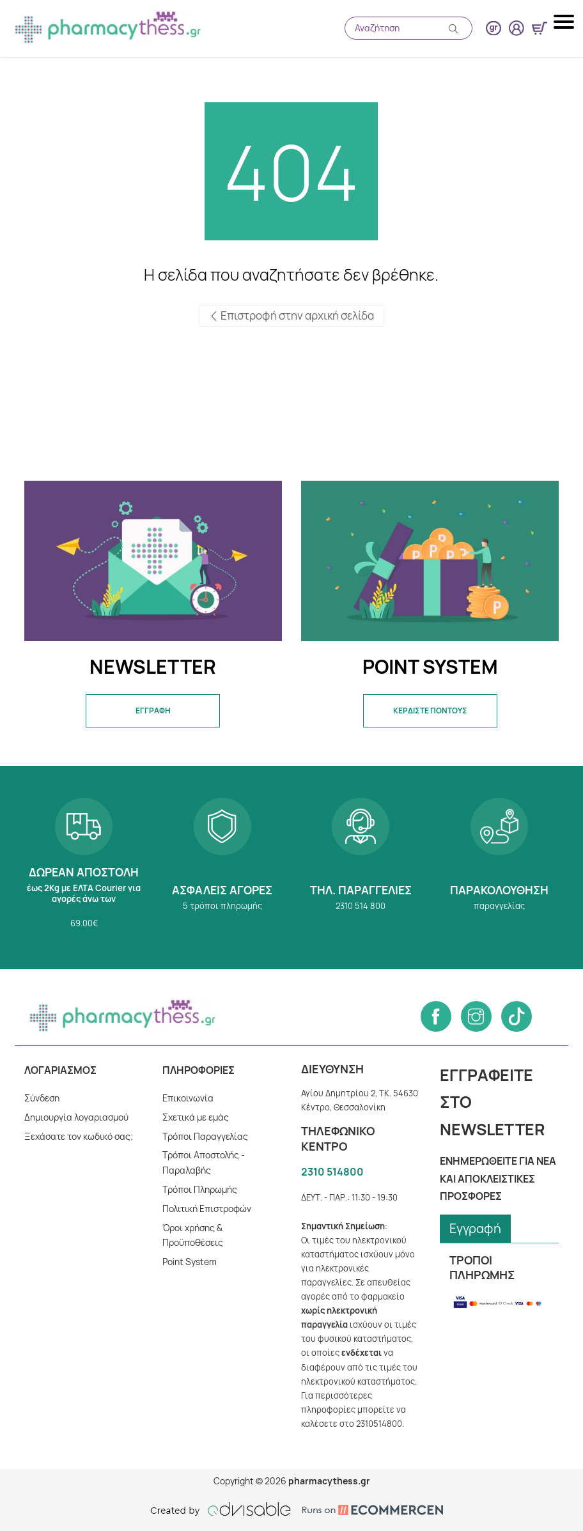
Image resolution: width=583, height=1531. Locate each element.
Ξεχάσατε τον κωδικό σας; (78, 1136)
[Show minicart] (539, 28)
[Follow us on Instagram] (476, 1016)
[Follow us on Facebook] (436, 1016)
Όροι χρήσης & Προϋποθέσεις (193, 1235)
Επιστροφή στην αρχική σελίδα (291, 315)
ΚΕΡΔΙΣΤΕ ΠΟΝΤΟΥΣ (430, 710)
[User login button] (516, 28)
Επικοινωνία (187, 1098)
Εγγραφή (475, 1228)
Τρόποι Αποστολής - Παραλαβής (204, 1162)
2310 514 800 (361, 867)
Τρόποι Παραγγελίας (205, 1136)
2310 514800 (332, 1172)
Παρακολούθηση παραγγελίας (499, 867)
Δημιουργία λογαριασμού (76, 1117)
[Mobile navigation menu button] (565, 21)
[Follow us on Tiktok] (516, 1016)
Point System (189, 1261)
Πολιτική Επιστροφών (207, 1208)
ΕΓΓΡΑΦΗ (153, 710)
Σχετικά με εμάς (195, 1117)
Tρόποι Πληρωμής (200, 1189)
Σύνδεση (42, 1098)
